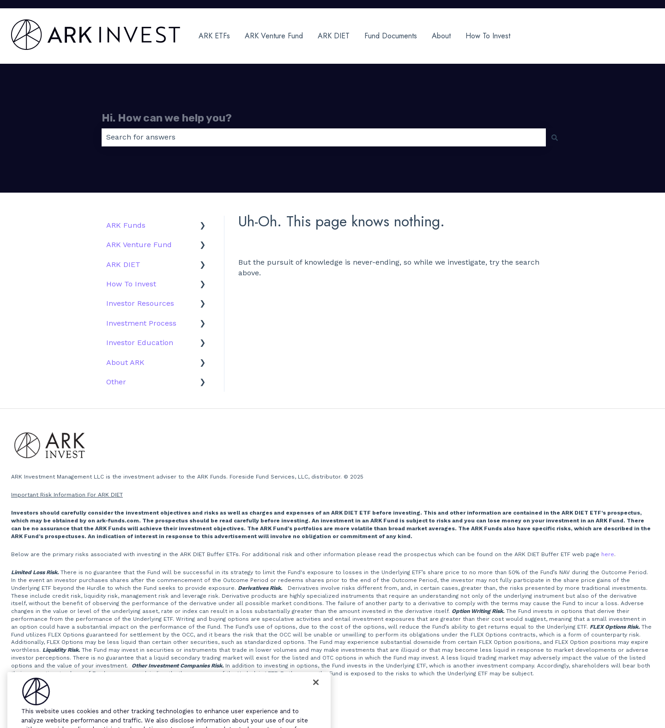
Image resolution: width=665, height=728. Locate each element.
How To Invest (488, 36)
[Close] (316, 693)
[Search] (554, 137)
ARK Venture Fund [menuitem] (139, 244)
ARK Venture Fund (274, 36)
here (607, 554)
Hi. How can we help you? (167, 117)
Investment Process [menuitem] (141, 323)
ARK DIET (334, 36)
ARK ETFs (214, 36)
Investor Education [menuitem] (139, 342)
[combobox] (324, 137)
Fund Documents (390, 36)
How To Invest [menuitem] (131, 283)
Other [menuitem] (116, 381)
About (441, 36)
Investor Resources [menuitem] (140, 303)
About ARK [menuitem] (125, 362)
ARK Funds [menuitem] (125, 225)
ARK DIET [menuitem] (123, 264)
